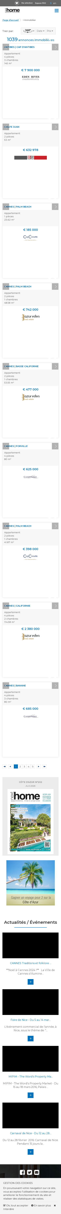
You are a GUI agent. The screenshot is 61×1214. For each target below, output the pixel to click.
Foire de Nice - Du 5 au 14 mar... (31, 1019)
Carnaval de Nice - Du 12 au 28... (30, 1133)
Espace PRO (40, 3)
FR (51, 3)
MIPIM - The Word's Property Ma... (31, 1076)
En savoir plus (41, 1205)
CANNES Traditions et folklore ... (30, 963)
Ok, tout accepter (15, 1205)
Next (55, 47)
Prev (6, 47)
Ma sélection (27, 3)
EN (54, 3)
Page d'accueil (10, 20)
